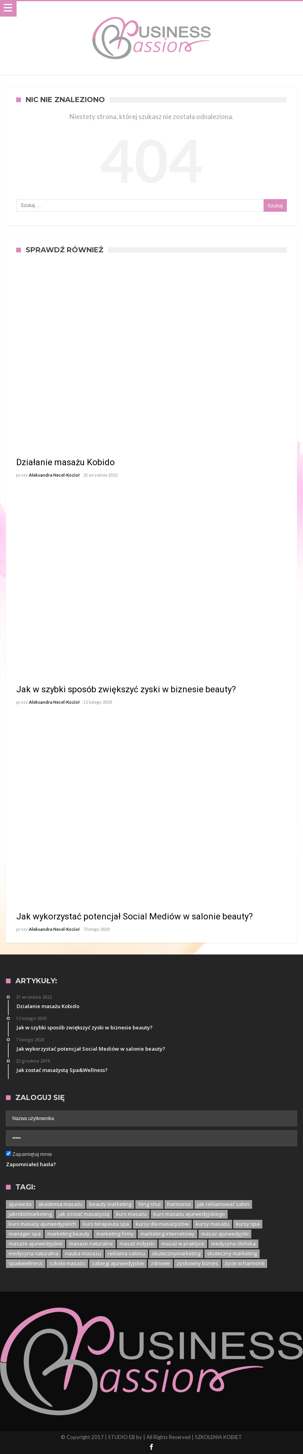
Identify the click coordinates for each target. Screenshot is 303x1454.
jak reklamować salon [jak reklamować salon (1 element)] (223, 1204)
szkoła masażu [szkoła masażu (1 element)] (67, 1263)
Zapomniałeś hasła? (31, 1164)
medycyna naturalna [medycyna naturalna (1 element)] (33, 1253)
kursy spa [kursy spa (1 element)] (248, 1223)
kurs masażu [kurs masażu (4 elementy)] (131, 1213)
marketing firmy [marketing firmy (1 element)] (115, 1233)
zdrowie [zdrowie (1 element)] (160, 1263)
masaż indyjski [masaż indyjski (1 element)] (137, 1243)
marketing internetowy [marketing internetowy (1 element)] (167, 1233)
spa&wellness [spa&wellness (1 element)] (26, 1263)
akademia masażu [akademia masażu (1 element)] (60, 1204)
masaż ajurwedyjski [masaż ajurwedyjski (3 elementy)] (225, 1233)
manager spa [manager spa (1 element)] (25, 1233)
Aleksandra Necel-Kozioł (54, 474)
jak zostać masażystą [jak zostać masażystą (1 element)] (83, 1213)
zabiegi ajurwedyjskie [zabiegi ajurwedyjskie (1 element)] (118, 1263)
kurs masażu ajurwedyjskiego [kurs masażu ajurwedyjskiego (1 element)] (189, 1213)
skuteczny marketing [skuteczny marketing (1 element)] (232, 1253)
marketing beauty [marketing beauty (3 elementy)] (68, 1233)
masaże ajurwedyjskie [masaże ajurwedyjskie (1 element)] (35, 1243)
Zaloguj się (277, 1157)
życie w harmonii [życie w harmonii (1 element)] (244, 1263)
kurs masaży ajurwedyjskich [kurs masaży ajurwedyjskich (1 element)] (42, 1223)
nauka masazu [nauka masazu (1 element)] (83, 1253)
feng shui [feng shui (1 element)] (149, 1204)
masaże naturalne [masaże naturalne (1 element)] (91, 1243)
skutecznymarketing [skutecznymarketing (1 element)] (176, 1253)
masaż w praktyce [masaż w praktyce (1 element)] (182, 1243)
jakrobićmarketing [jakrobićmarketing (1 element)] (30, 1213)
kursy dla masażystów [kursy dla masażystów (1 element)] (162, 1223)
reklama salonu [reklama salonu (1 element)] (126, 1253)
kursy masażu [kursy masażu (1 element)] (212, 1223)
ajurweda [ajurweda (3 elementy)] (20, 1204)
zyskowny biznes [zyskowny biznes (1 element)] (197, 1263)
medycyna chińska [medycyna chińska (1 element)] (233, 1243)
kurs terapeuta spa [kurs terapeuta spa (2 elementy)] (106, 1223)
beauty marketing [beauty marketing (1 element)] (110, 1204)
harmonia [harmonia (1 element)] (179, 1204)
